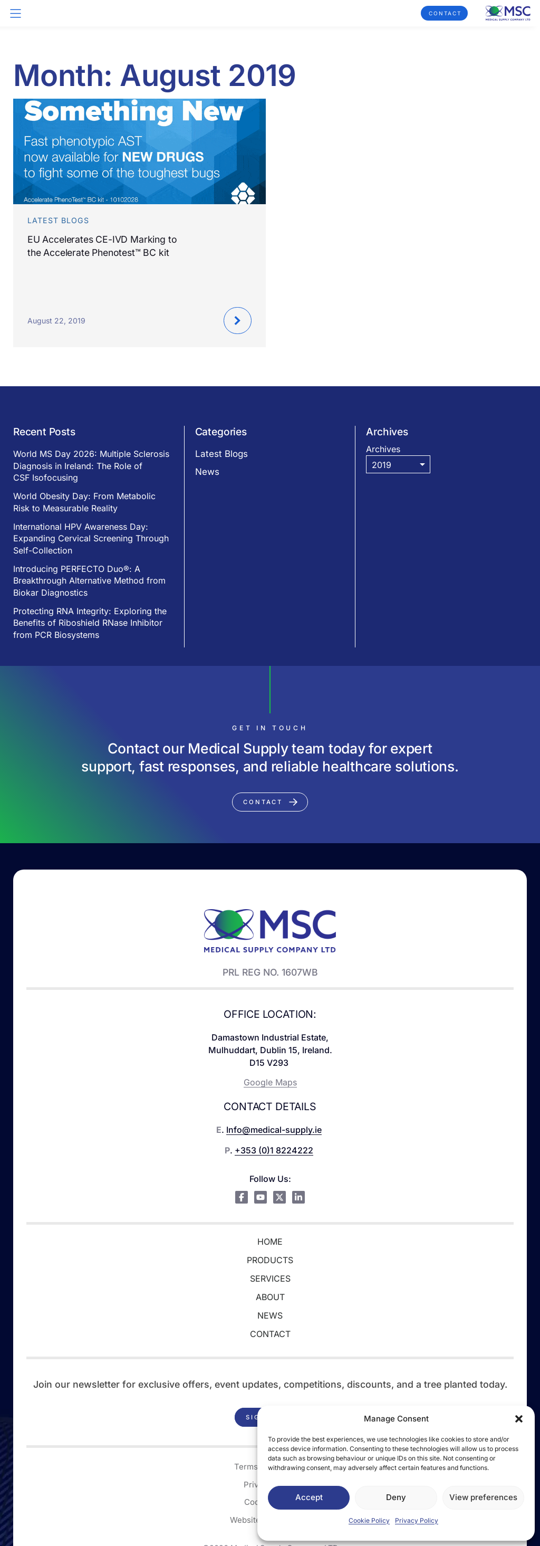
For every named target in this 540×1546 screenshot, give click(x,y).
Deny (396, 1497)
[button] (519, 1419)
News (207, 471)
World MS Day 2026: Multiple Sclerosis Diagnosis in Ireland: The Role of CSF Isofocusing (91, 465)
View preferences (483, 1497)
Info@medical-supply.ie (274, 1129)
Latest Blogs (221, 453)
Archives (383, 449)
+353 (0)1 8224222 (274, 1150)
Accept (309, 1497)
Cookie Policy (369, 1520)
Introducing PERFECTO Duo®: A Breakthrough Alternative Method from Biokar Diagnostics (89, 581)
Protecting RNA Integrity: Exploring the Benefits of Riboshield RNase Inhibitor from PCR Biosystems (90, 623)
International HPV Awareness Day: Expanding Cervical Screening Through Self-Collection (91, 538)
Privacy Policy (416, 1520)
